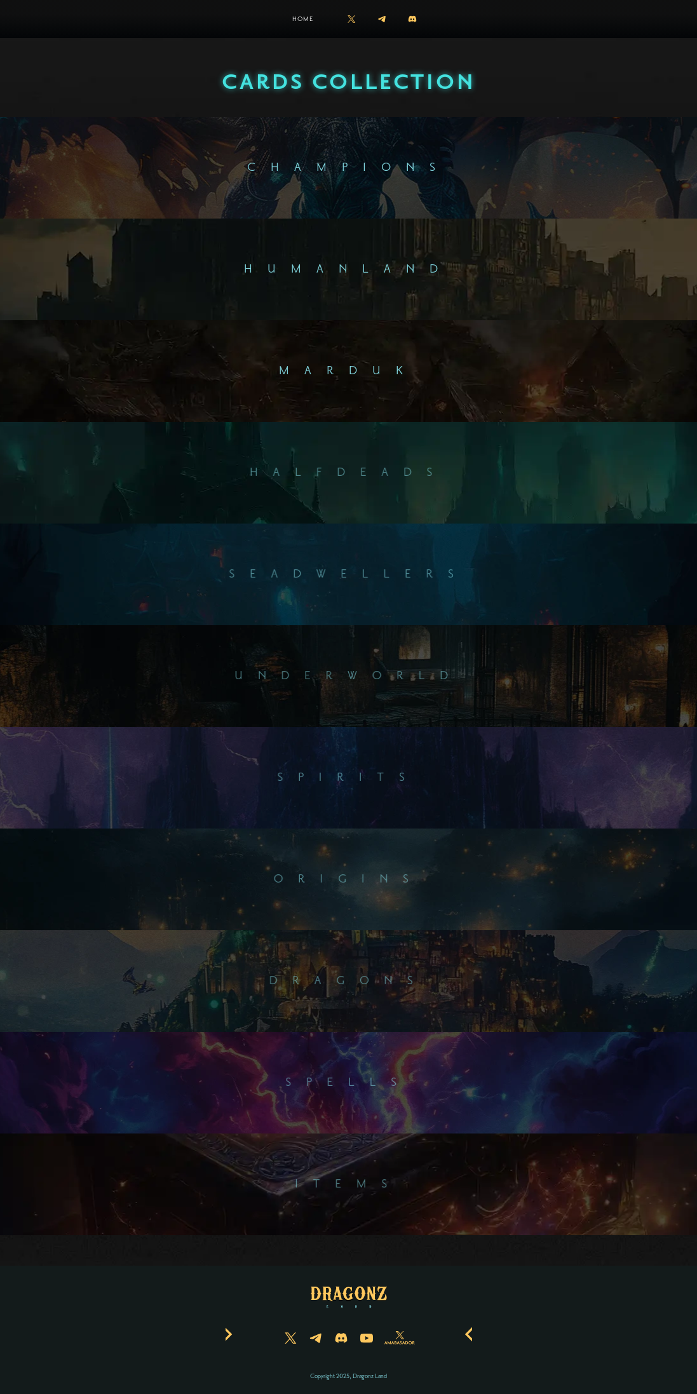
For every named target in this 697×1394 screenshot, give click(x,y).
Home (302, 19)
